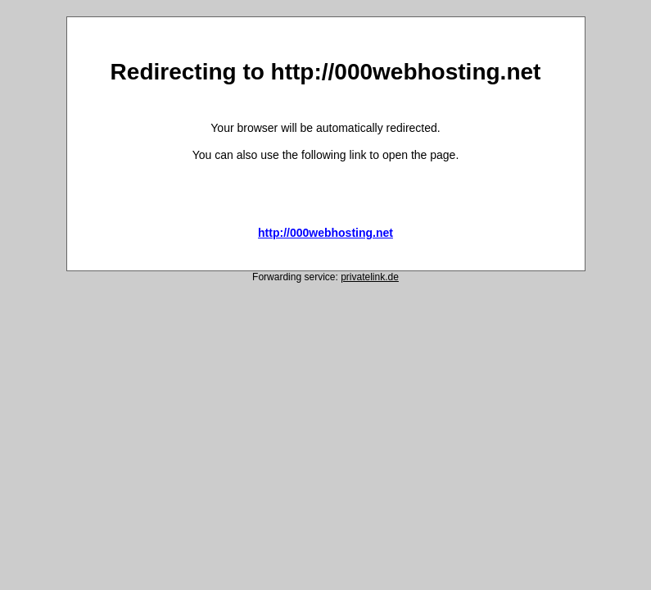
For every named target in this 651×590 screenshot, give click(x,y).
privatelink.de (370, 277)
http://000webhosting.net (325, 232)
